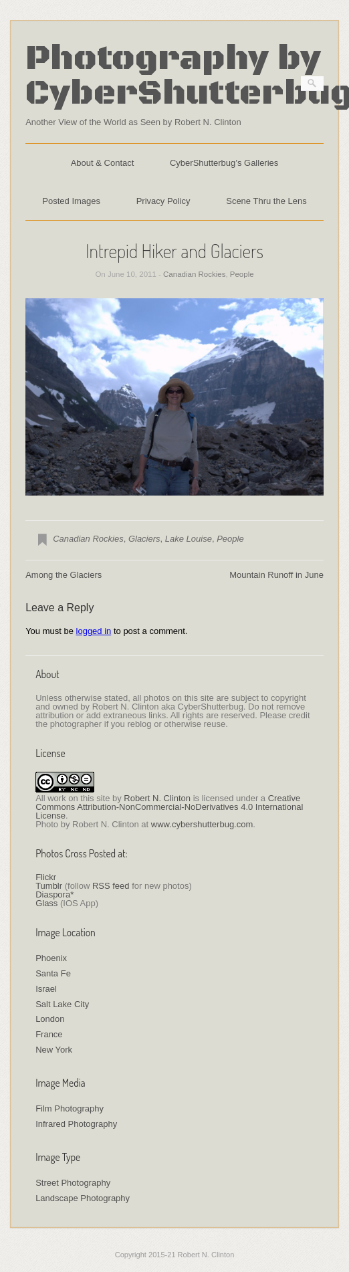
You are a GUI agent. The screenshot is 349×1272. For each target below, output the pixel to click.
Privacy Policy (163, 201)
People (242, 274)
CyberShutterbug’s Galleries (224, 163)
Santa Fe (53, 973)
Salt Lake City (62, 1004)
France (48, 1034)
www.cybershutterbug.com (202, 824)
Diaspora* (54, 894)
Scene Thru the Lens (266, 201)
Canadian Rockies (194, 274)
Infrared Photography (76, 1124)
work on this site (78, 798)
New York (53, 1050)
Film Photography (69, 1108)
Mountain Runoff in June (276, 574)
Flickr (45, 877)
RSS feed (111, 886)
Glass (46, 903)
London (49, 1019)
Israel (46, 989)
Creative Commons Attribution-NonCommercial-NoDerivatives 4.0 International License (169, 807)
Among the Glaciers (63, 574)
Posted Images (71, 201)
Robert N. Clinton (157, 798)
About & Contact (102, 163)
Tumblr (48, 886)
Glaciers (144, 539)
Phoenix (51, 958)
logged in (94, 631)
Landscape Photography (82, 1198)
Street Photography (72, 1183)
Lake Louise (188, 539)
